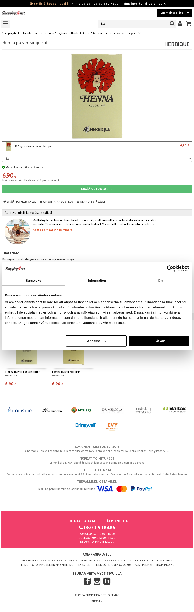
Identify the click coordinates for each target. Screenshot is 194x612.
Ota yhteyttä (139, 561)
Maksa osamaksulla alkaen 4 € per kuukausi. (31, 180)
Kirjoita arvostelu (56, 202)
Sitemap (113, 595)
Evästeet (85, 565)
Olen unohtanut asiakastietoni (103, 561)
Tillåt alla (158, 340)
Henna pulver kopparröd (126, 33)
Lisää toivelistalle (19, 202)
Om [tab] (160, 280)
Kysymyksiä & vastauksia (59, 561)
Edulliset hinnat (164, 561)
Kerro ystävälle (91, 202)
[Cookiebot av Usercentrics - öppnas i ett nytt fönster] (170, 268)
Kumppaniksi (143, 565)
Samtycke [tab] (33, 280)
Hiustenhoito (78, 33)
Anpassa (96, 340)
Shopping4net (10, 33)
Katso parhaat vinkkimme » (52, 230)
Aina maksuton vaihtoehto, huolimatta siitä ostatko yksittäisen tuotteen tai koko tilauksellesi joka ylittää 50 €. (97, 449)
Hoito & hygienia (57, 33)
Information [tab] (97, 280)
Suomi (97, 601)
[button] (188, 24)
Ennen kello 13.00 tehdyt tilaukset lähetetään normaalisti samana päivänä (97, 461)
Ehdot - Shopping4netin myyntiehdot (48, 565)
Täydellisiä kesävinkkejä (48, 4)
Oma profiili (29, 561)
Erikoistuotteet (99, 33)
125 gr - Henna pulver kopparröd (97, 146)
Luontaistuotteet (33, 33)
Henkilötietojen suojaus (113, 565)
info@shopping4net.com (97, 542)
